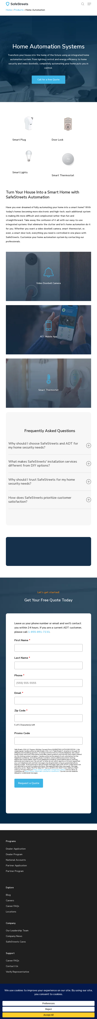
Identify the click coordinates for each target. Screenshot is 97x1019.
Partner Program (15, 871)
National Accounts (16, 860)
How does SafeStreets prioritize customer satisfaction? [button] (49, 499)
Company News (14, 936)
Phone (19, 675)
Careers (10, 900)
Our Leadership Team (17, 930)
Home (9, 9)
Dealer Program (14, 854)
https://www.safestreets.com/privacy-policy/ (49, 770)
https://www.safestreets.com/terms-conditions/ (42, 771)
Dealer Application (16, 848)
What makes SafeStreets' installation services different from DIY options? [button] (49, 463)
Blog (8, 894)
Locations (11, 911)
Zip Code (20, 710)
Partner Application (16, 865)
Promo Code (22, 733)
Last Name (22, 658)
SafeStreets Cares (16, 941)
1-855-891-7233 (39, 632)
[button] (89, 4)
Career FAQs (12, 906)
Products (19, 9)
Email (18, 693)
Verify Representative (17, 971)
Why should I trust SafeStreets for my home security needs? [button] (49, 481)
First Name (22, 640)
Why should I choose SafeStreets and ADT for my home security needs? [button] (49, 445)
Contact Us (12, 966)
